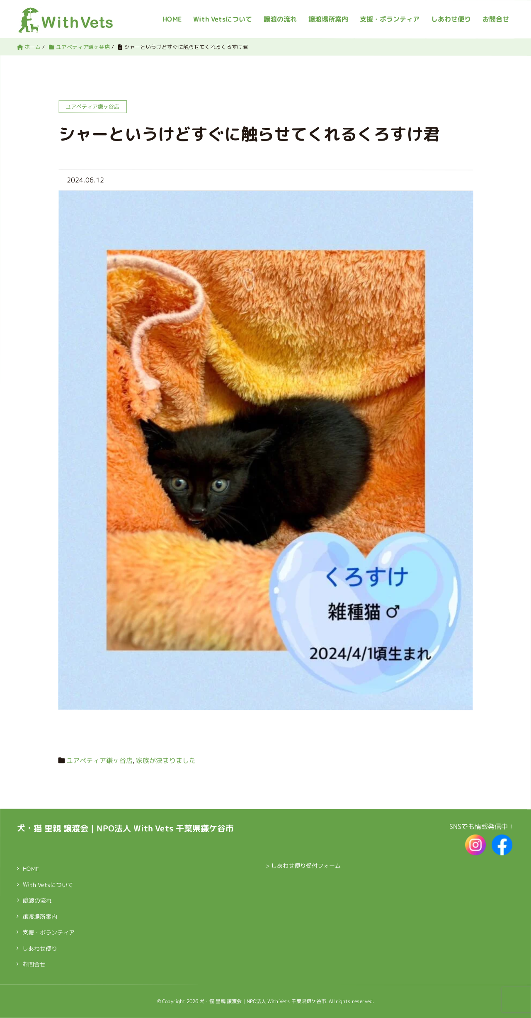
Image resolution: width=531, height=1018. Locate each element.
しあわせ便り (451, 19)
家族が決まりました (166, 760)
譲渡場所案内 (328, 19)
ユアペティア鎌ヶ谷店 (99, 760)
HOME (31, 868)
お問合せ (496, 19)
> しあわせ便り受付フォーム (303, 866)
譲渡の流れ (37, 900)
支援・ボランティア (389, 19)
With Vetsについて (48, 885)
